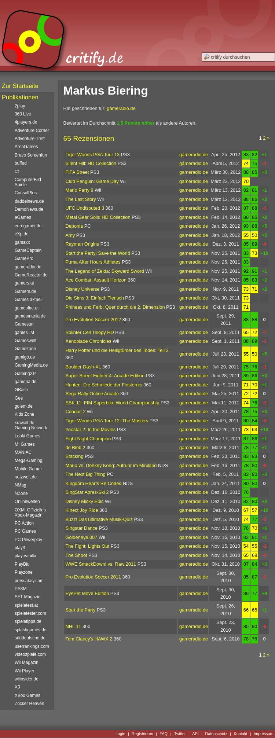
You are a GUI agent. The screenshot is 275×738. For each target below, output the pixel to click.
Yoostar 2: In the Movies (91, 429)
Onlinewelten (27, 501)
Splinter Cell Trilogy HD (90, 332)
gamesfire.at (26, 308)
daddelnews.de (29, 201)
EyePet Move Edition (87, 593)
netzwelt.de (26, 477)
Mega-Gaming (28, 460)
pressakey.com (29, 580)
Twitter (180, 734)
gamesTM (24, 332)
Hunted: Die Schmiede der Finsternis (104, 385)
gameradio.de (121, 108)
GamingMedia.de (31, 365)
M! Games (25, 444)
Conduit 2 (76, 411)
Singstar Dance (82, 528)
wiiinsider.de (26, 679)
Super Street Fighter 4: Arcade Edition (105, 375)
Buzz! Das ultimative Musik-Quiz (99, 519)
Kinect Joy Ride (82, 510)
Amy (70, 235)
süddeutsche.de (30, 637)
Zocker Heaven (29, 703)
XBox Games (27, 695)
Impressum (264, 734)
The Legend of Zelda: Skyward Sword (105, 271)
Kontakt (240, 734)
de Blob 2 (75, 447)
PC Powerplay (28, 539)
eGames (23, 217)
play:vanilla (25, 555)
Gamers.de (25, 291)
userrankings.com (32, 646)
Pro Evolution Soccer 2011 (93, 577)
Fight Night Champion (88, 438)
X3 (17, 687)
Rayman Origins (82, 244)
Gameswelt (25, 340)
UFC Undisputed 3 (85, 208)
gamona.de (25, 381)
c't (17, 171)
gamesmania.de (30, 316)
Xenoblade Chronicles (88, 341)
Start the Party (81, 610)
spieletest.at (26, 605)
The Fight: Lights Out (88, 546)
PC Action (24, 523)
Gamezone (25, 348)
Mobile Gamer (28, 468)
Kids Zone (24, 414)
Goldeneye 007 (82, 537)
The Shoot (76, 555)
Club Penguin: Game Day (92, 181)
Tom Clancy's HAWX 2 (89, 639)
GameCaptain (28, 250)
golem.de (24, 406)
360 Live (23, 114)
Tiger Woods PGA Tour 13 (93, 154)
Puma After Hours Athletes (93, 262)
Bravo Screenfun (31, 155)
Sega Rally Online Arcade (92, 393)
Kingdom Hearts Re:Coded (94, 483)
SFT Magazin (27, 596)
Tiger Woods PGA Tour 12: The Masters (107, 420)
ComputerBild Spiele (28, 182)
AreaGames (26, 146)
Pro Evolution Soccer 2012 (93, 319)
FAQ (164, 734)
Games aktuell (29, 299)
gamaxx (22, 242)
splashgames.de (30, 629)
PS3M (20, 588)
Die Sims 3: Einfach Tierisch (95, 298)
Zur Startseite (20, 85)
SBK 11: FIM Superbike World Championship (113, 402)
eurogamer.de (28, 225)
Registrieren (142, 734)
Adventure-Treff (30, 138)
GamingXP (25, 373)
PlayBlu (22, 564)
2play (20, 106)
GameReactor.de (31, 275)
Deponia (74, 226)
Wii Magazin (26, 662)
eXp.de (22, 233)
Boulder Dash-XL (83, 367)
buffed (21, 163)
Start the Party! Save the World (98, 253)
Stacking (75, 456)
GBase (21, 389)
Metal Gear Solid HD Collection (98, 217)
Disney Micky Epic (85, 501)
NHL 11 (73, 626)
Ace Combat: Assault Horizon (96, 280)
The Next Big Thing (86, 474)
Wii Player (24, 670)
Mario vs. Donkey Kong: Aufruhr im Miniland (111, 465)
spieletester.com (30, 613)
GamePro (24, 258)
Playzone (24, 572)
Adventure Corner (32, 130)
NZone (21, 493)
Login (120, 734)
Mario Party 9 (80, 190)
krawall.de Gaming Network (31, 425)
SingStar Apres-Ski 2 (87, 492)
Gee (19, 398)
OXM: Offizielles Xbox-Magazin (30, 512)
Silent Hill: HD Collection (91, 163)
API (195, 734)
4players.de (26, 122)
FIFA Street (77, 172)
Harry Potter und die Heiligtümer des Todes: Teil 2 (117, 350)
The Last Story (81, 199)
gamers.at (24, 283)
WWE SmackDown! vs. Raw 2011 (101, 564)
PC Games (25, 531)
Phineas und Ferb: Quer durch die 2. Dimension (115, 307)
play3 (20, 547)
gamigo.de (25, 357)
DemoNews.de (29, 209)
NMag (20, 485)
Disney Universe (83, 289)
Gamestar (24, 324)
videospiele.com (30, 654)
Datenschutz (216, 734)
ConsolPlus (26, 192)
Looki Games (27, 435)
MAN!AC (23, 452)
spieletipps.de (28, 621)
